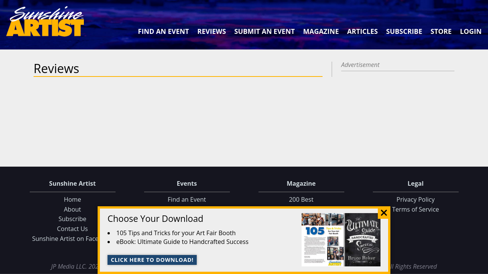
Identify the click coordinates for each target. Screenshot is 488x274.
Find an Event (163, 31)
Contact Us (72, 229)
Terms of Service (415, 209)
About (72, 209)
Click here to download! (152, 259)
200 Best (301, 199)
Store (440, 31)
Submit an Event (264, 31)
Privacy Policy (415, 199)
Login (471, 31)
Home (72, 199)
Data (479, 266)
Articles (362, 31)
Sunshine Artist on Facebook (72, 238)
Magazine (321, 31)
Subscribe (404, 31)
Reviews (211, 31)
